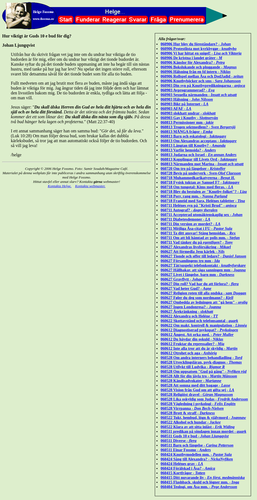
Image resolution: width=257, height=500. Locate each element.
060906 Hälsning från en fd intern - (195, 71)
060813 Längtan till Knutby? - (193, 145)
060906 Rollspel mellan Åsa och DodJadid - (201, 76)
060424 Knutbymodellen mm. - (196, 454)
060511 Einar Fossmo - (185, 450)
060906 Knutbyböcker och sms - (200, 81)
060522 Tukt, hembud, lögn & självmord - (203, 417)
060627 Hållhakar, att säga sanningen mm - (203, 270)
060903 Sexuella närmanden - (198, 95)
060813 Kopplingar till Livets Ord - (198, 159)
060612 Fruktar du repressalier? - (192, 344)
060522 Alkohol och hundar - (190, 422)
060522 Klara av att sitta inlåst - (197, 427)
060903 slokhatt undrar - (188, 113)
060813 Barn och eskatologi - (193, 136)
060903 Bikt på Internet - (184, 104)
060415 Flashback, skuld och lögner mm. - (199, 482)
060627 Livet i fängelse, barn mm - (197, 274)
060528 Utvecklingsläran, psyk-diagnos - (201, 362)
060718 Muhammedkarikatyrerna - (197, 178)
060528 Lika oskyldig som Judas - (204, 399)
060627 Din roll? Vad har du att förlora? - (199, 284)
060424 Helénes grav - (181, 463)
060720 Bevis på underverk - (200, 173)
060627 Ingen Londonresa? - (190, 307)
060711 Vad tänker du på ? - (196, 242)
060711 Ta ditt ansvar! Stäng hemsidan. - (198, 233)
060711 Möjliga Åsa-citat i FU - (196, 228)
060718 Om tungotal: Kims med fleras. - (196, 187)
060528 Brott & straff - (187, 413)
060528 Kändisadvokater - (190, 380)
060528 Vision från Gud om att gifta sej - (197, 390)
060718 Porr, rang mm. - (193, 196)
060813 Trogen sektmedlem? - (197, 127)
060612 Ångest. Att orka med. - (196, 334)
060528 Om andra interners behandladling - (201, 357)
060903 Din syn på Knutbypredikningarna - (202, 85)
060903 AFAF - (175, 108)
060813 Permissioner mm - (187, 122)
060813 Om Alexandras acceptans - (198, 141)
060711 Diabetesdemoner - (185, 219)
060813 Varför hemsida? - (188, 150)
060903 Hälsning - (186, 99)
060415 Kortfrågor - (182, 473)
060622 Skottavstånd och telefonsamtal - (199, 321)
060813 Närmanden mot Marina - (201, 164)
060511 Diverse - (178, 440)
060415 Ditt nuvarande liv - (202, 477)
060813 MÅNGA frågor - (186, 131)
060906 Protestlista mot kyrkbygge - (198, 48)
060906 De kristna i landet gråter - (191, 58)
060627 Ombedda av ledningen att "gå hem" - (204, 302)
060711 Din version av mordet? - (190, 224)
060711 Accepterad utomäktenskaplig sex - (201, 214)
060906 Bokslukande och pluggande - (198, 67)
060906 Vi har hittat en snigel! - (200, 53)
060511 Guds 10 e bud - (194, 436)
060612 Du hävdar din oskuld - (191, 339)
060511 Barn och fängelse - (196, 445)
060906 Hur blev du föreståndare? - (195, 44)
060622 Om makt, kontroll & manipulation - (203, 325)
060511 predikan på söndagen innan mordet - (203, 431)
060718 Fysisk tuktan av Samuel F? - (199, 182)
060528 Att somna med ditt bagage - (195, 385)
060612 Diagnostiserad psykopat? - (199, 330)
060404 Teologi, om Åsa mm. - (198, 487)
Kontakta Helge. (59, 186)
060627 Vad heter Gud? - (185, 288)
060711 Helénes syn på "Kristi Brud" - (198, 205)
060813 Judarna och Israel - (198, 154)
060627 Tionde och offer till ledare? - (203, 256)
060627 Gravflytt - (181, 279)
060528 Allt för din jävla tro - (198, 376)
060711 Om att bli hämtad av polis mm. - (200, 237)
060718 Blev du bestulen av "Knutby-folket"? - (203, 191)
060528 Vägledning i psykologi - (197, 404)
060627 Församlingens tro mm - (190, 261)
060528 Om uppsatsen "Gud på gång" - (203, 371)
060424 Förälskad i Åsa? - (187, 468)
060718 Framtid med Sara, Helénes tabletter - (202, 201)
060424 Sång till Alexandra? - (196, 459)
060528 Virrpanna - (192, 408)
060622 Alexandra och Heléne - (189, 316)
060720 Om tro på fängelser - (192, 168)
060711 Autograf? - (188, 210)
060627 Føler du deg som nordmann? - (196, 297)
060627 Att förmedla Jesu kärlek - (192, 251)
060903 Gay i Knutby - (189, 118)
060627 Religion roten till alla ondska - (203, 293)
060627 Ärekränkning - (186, 311)
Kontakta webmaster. (90, 186)
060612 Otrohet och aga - (188, 353)
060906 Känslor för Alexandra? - (192, 62)
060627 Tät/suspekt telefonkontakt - (203, 265)
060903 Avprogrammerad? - (187, 90)
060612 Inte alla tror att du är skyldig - (198, 348)
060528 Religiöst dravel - (196, 394)
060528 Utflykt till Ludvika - (192, 367)
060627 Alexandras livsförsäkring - (195, 247)
